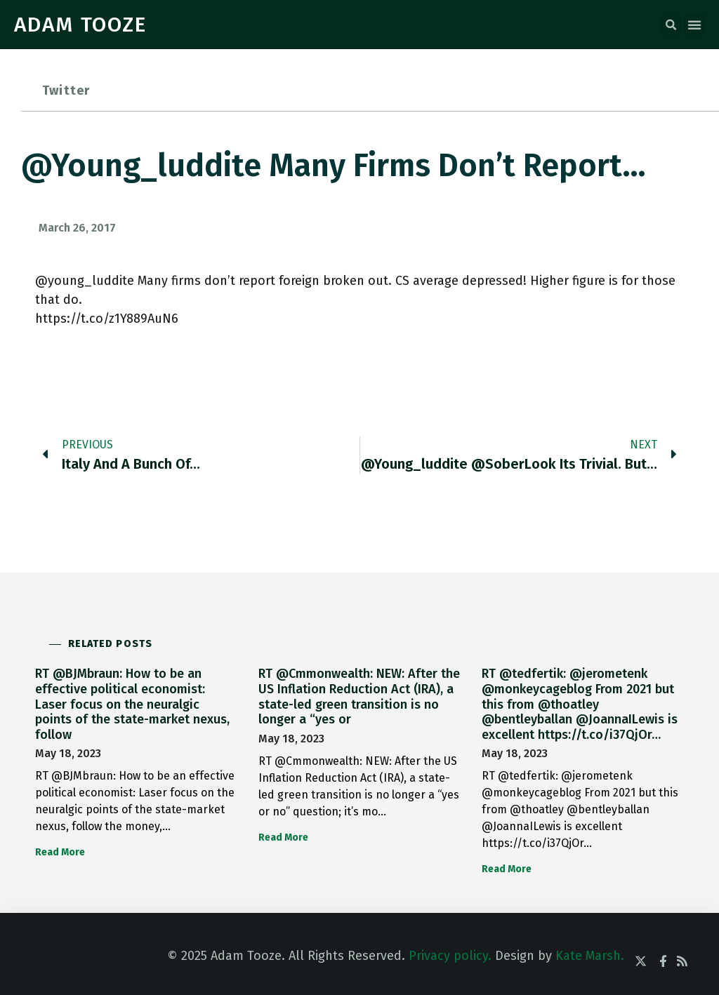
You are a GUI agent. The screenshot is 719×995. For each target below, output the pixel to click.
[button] (670, 25)
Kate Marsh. (589, 955)
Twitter (66, 90)
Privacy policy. (450, 955)
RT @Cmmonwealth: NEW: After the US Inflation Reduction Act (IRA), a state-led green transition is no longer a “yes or (359, 696)
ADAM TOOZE (80, 24)
